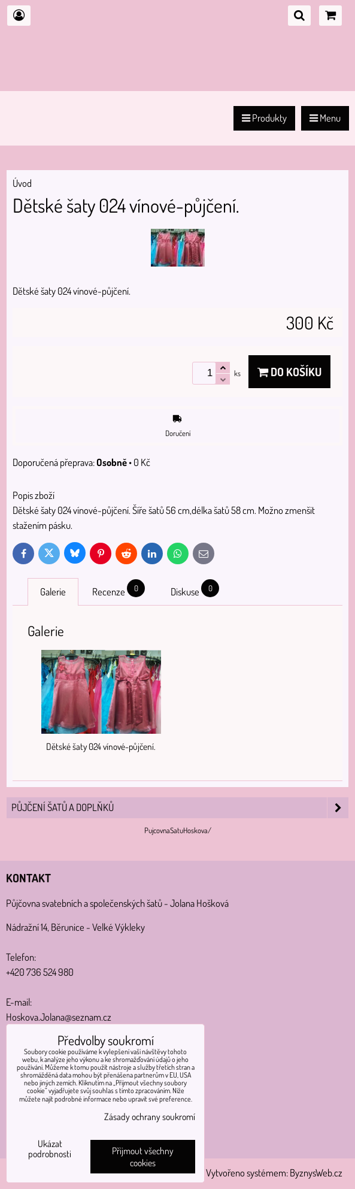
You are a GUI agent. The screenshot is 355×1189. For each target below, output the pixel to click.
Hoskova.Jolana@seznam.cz (58, 1017)
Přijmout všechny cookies (143, 1157)
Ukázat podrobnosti (49, 1149)
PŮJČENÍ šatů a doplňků (179, 807)
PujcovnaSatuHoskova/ (177, 830)
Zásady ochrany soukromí (149, 1117)
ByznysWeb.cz (316, 1172)
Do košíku (289, 371)
